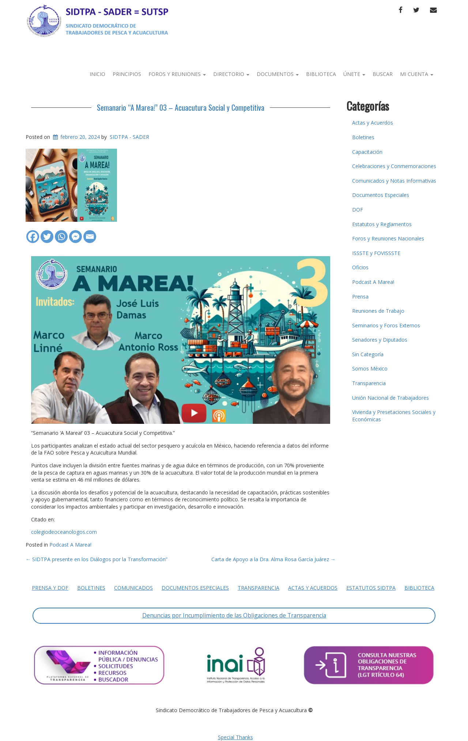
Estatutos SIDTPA (371, 587)
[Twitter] (47, 233)
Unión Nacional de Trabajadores (390, 397)
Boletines (363, 137)
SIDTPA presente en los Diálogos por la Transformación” (96, 559)
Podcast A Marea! (70, 544)
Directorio (231, 74)
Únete (354, 74)
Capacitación (367, 151)
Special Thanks (235, 737)
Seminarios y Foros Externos (386, 325)
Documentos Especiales (380, 194)
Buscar (383, 74)
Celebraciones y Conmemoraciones (394, 166)
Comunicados (133, 587)
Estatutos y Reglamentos (382, 224)
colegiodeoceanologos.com (64, 531)
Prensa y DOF (50, 587)
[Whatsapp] (61, 233)
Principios (127, 74)
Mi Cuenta (416, 74)
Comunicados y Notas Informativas (394, 180)
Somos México (370, 368)
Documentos (278, 74)
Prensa (360, 296)
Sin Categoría (368, 354)
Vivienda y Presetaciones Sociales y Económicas (393, 415)
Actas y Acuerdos (372, 122)
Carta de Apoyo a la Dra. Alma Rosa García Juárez (273, 559)
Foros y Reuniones (177, 74)
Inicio (97, 74)
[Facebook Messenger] (75, 233)
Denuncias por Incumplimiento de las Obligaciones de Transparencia (234, 615)
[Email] (89, 233)
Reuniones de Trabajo (378, 310)
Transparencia (369, 383)
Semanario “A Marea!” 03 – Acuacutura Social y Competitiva (180, 107)
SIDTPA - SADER (129, 136)
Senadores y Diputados (379, 339)
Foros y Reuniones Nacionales (388, 238)
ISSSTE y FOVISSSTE (376, 253)
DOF (357, 209)
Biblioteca (321, 74)
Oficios (360, 267)
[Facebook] (32, 233)
